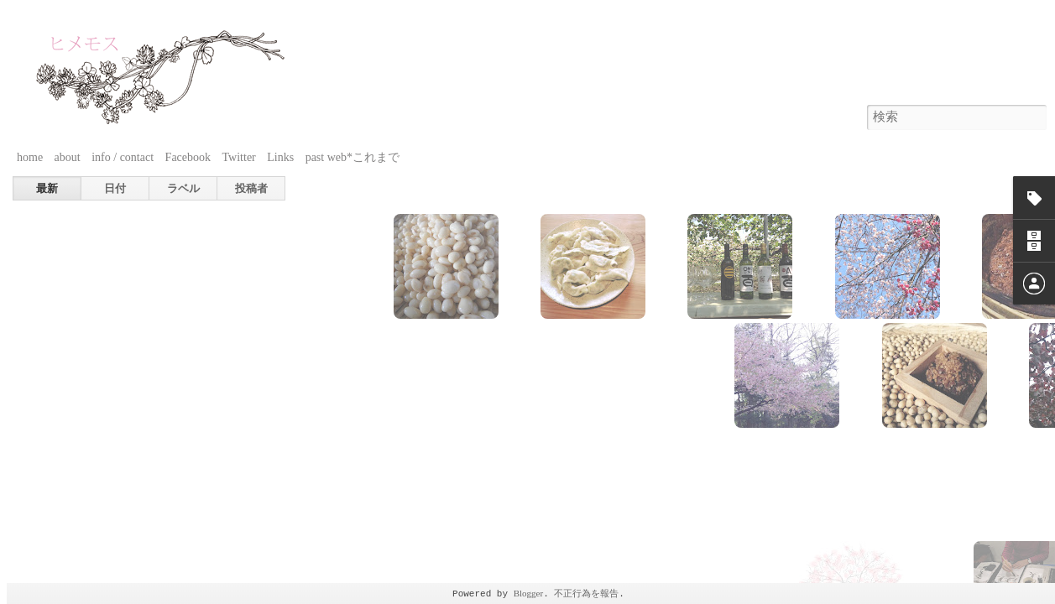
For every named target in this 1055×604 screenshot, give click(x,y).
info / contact (122, 157)
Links (280, 157)
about (68, 157)
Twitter (239, 157)
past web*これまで (353, 157)
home (30, 157)
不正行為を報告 (586, 593)
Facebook (188, 157)
